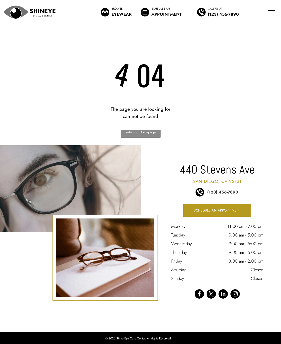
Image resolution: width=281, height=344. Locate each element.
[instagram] (235, 294)
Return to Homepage (140, 132)
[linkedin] (223, 294)
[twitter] (211, 294)
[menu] (271, 12)
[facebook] (199, 294)
